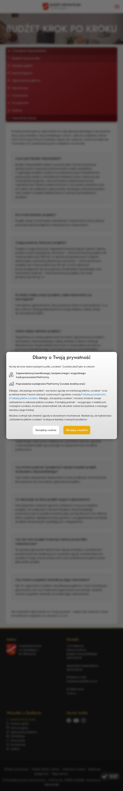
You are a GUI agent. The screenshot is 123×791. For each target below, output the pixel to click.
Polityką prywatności (93, 394)
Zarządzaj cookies (45, 430)
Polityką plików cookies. (24, 398)
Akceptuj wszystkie (77, 430)
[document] (61, 395)
